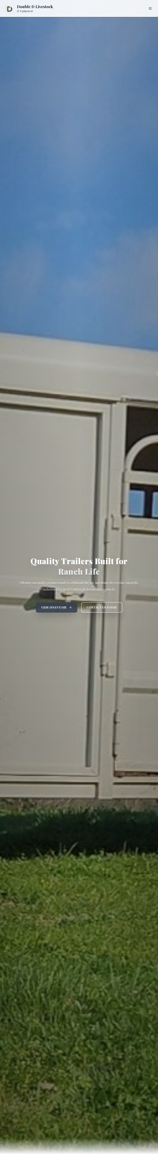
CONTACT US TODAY (102, 607)
